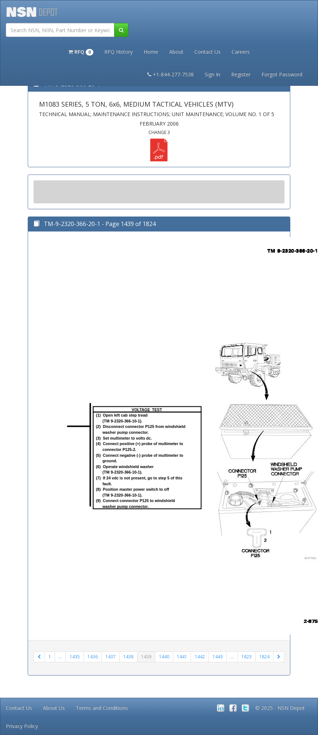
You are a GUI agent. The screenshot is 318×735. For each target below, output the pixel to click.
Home (151, 51)
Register (241, 74)
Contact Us (207, 51)
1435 (75, 657)
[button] (81, 51)
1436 (93, 657)
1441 (182, 657)
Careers (241, 51)
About (176, 51)
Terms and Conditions (102, 707)
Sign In (212, 74)
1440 (164, 657)
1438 (128, 657)
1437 (110, 657)
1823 (246, 657)
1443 (218, 657)
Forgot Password (281, 74)
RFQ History (118, 51)
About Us (54, 707)
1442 (200, 657)
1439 (146, 657)
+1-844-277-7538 (170, 74)
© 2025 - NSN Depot (280, 707)
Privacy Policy (22, 726)
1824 (264, 657)
